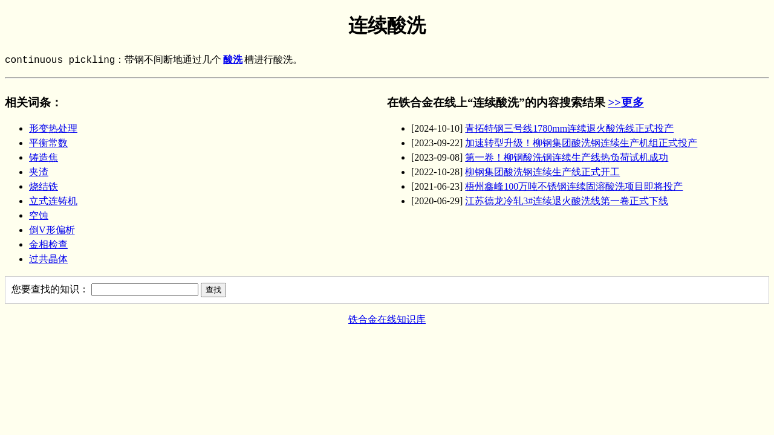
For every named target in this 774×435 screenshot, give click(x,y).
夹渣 (38, 172)
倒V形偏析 (52, 230)
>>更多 (625, 102)
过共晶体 (48, 259)
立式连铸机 (53, 201)
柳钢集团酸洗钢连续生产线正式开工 (542, 172)
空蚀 (38, 215)
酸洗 (232, 60)
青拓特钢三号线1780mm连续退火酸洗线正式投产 (569, 128)
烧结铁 (43, 186)
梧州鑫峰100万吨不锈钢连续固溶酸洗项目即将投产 (574, 186)
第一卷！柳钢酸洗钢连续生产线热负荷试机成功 (566, 157)
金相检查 (48, 244)
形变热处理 (53, 128)
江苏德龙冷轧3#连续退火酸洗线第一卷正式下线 (566, 201)
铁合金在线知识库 (387, 319)
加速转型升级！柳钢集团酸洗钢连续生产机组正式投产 (581, 143)
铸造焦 (43, 157)
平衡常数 (48, 143)
